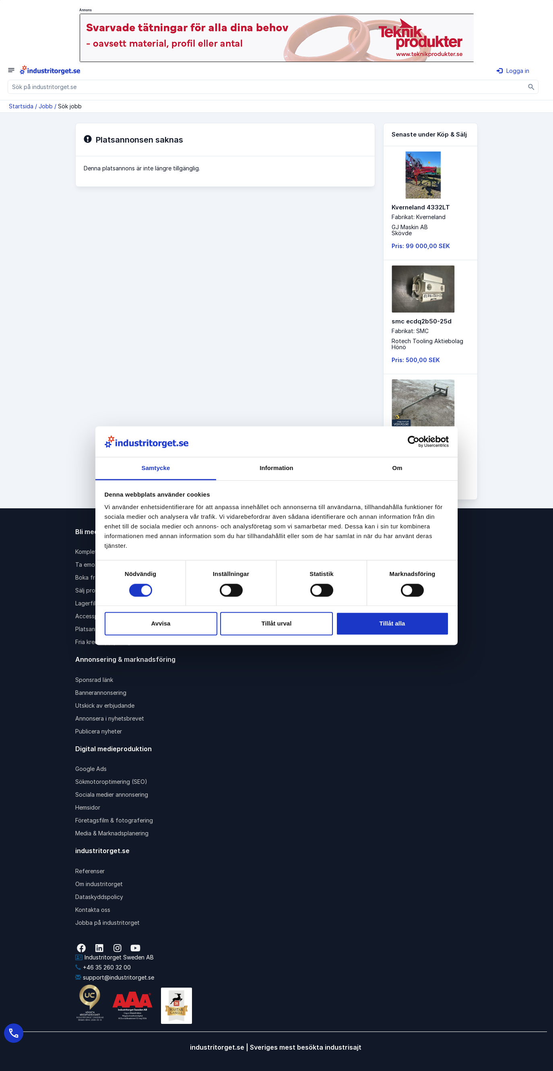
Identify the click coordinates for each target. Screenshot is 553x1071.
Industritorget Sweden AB (114, 957)
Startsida (21, 106)
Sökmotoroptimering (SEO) (111, 781)
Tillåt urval (277, 623)
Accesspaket (92, 616)
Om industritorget (99, 883)
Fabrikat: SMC (410, 330)
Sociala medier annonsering (111, 794)
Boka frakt (89, 577)
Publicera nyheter (98, 731)
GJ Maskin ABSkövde (410, 230)
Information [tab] (276, 468)
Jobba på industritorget (107, 922)
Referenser (90, 871)
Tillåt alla (392, 623)
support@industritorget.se (114, 977)
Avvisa (161, 623)
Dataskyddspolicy (99, 896)
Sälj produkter (94, 590)
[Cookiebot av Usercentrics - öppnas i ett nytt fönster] (413, 441)
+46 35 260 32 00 (103, 967)
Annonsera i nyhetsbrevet (109, 718)
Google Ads (91, 768)
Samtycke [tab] (156, 468)
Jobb (46, 106)
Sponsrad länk (94, 679)
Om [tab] (397, 468)
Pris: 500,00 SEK (416, 359)
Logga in (513, 70)
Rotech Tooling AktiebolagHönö (427, 344)
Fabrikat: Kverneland (419, 216)
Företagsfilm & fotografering (114, 820)
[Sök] (531, 87)
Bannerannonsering (100, 692)
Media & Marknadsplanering (112, 833)
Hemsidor (87, 807)
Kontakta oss (92, 909)
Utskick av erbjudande (104, 705)
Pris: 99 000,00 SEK (421, 245)
